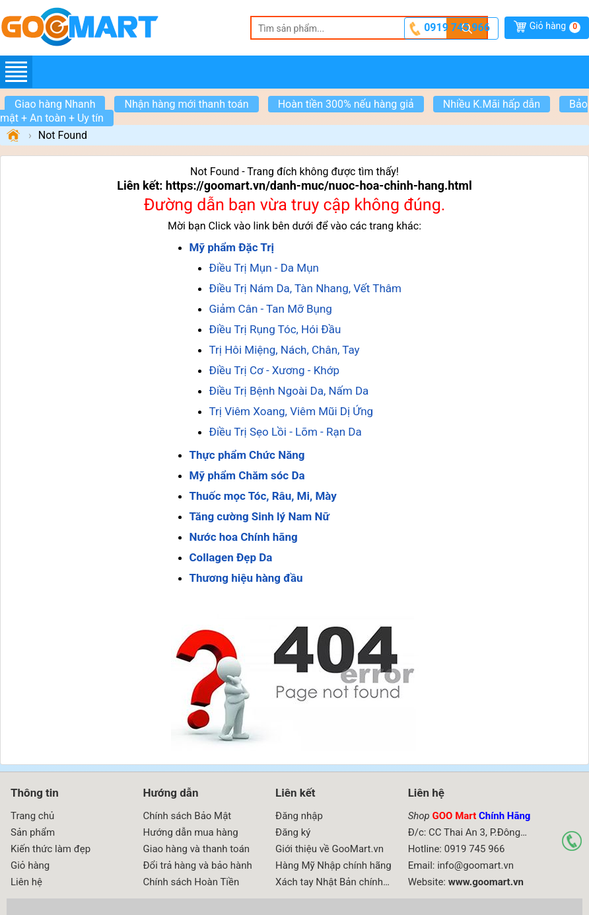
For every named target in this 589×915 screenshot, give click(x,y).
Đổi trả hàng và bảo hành (197, 865)
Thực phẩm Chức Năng (247, 454)
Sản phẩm (33, 832)
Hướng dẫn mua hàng (190, 832)
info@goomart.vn (475, 865)
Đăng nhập (299, 816)
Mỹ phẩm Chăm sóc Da (247, 475)
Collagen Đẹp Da (231, 557)
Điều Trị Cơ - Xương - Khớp (274, 370)
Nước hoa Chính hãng (244, 536)
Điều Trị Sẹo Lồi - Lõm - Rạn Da (285, 431)
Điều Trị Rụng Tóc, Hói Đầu (275, 329)
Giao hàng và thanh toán (196, 849)
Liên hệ (26, 882)
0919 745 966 (457, 27)
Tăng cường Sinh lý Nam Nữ (259, 516)
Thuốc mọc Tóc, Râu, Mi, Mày (263, 495)
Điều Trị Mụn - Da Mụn (264, 267)
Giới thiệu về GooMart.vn (329, 849)
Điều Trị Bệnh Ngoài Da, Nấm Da (289, 390)
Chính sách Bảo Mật (187, 816)
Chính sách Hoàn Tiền (191, 882)
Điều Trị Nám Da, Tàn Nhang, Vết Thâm (305, 288)
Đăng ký (292, 832)
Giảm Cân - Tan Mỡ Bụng (270, 308)
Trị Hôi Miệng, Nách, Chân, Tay (284, 349)
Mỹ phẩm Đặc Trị (232, 247)
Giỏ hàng (555, 26)
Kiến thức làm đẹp (50, 849)
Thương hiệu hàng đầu (246, 577)
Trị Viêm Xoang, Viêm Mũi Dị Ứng (291, 411)
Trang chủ (32, 816)
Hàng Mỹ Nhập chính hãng (333, 865)
